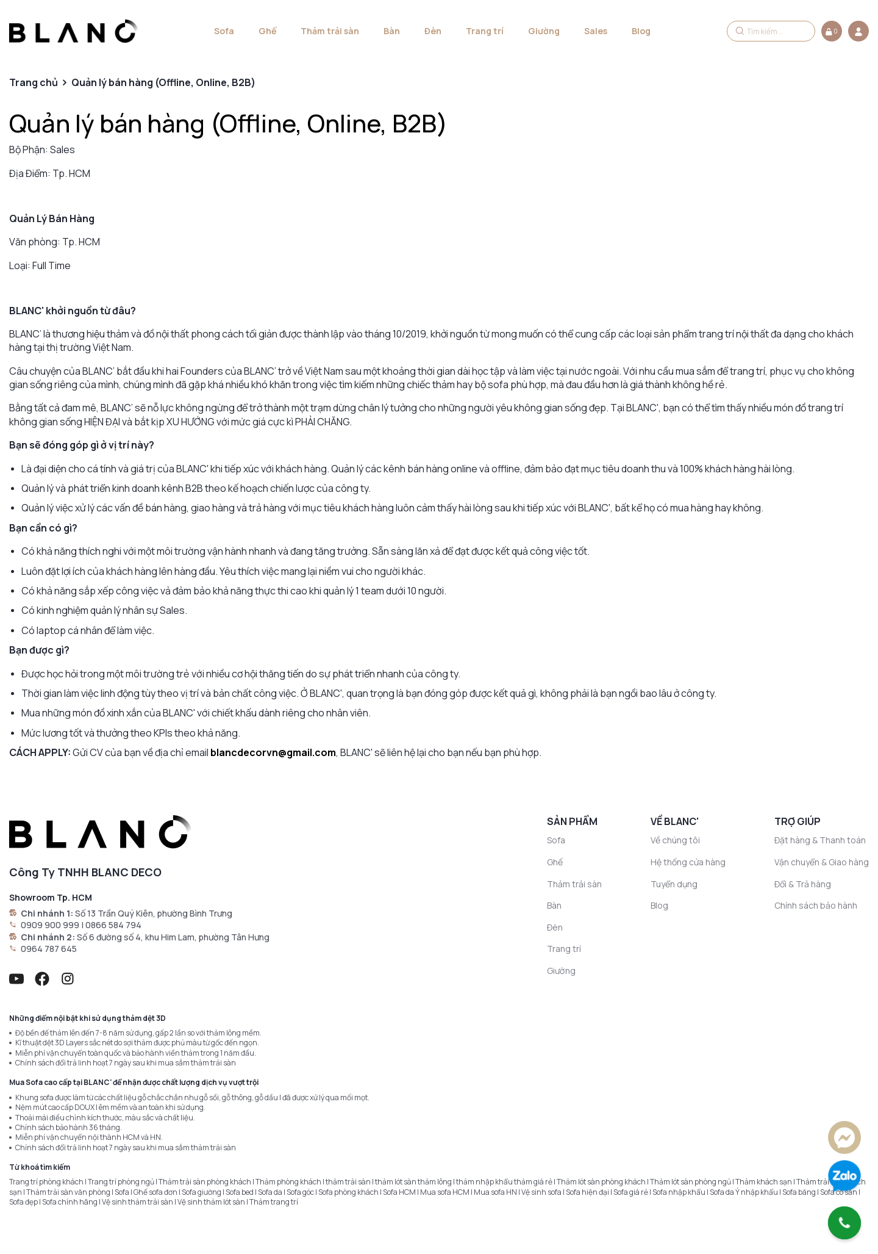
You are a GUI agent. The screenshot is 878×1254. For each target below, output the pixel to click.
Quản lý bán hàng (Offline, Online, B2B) (228, 123)
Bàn (392, 31)
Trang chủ (33, 82)
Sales (595, 31)
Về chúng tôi (675, 840)
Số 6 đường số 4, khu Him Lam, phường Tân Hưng (173, 937)
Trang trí (485, 31)
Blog (641, 31)
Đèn (432, 31)
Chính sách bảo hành (815, 905)
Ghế (267, 31)
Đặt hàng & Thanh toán (820, 840)
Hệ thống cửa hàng (688, 862)
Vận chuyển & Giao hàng (821, 862)
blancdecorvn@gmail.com (273, 752)
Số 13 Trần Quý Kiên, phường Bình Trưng (153, 913)
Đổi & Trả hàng (802, 884)
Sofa (224, 31)
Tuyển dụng (674, 884)
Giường (544, 31)
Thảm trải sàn (330, 31)
